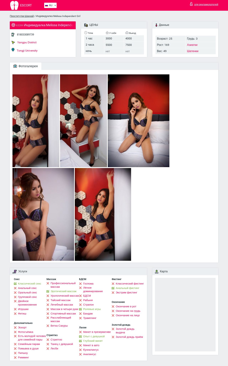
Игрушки (23, 309)
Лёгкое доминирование (93, 289)
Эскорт (22, 327)
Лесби (54, 348)
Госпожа (88, 283)
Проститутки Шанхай (22, 16)
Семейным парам (29, 344)
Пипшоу (23, 353)
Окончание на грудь (128, 310)
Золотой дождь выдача (125, 330)
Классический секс (29, 283)
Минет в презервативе (97, 332)
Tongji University (25, 50)
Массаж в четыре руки (64, 309)
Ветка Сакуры (59, 325)
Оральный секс (27, 292)
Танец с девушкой (62, 344)
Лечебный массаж (62, 304)
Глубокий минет (93, 340)
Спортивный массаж (63, 313)
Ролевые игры (92, 309)
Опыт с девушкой (94, 336)
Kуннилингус (91, 349)
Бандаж (88, 313)
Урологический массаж (65, 295)
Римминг (23, 357)
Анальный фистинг (127, 288)
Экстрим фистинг (126, 292)
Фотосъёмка (25, 332)
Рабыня (88, 300)
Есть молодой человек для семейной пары (32, 337)
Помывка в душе (28, 348)
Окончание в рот (126, 306)
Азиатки (192, 45)
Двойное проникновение (27, 302)
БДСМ (87, 295)
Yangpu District (24, 42)
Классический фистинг (130, 283)
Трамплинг (89, 318)
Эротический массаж (63, 291)
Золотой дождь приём (129, 337)
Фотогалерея (25, 66)
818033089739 (25, 34)
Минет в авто (91, 345)
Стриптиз (56, 339)
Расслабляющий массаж (61, 319)
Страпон (88, 304)
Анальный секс (27, 288)
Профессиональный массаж (63, 285)
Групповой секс (27, 297)
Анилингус (89, 354)
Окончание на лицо (128, 315)
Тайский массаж (61, 300)
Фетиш (22, 313)
